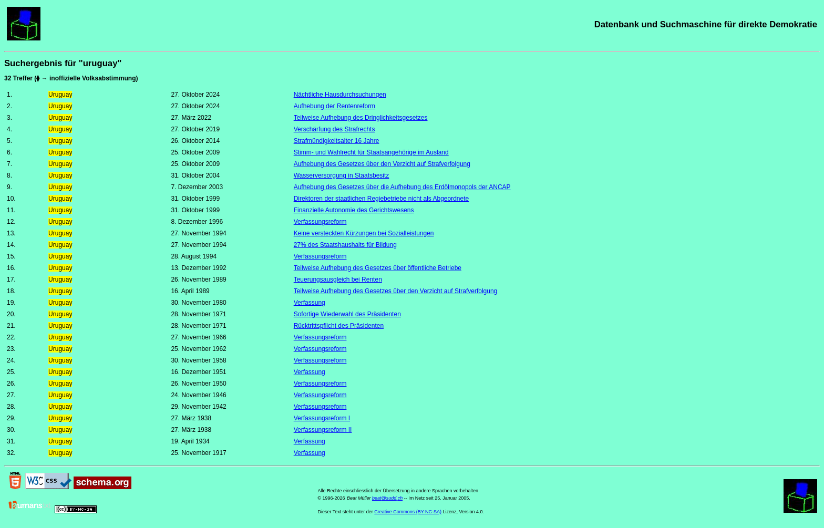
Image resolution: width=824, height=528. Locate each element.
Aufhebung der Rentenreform (334, 106)
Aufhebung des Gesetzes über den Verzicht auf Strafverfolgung (382, 164)
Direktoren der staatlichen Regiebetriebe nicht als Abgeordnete (381, 198)
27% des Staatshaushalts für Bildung (345, 245)
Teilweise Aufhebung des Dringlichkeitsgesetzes (361, 117)
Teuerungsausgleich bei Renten (338, 279)
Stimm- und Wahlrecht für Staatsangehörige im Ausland (371, 152)
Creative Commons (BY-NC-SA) (407, 511)
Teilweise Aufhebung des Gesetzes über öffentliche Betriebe (377, 268)
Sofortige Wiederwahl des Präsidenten (347, 314)
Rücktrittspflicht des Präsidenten (339, 325)
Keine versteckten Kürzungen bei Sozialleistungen (364, 233)
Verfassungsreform (320, 221)
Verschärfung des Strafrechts (334, 129)
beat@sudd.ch (387, 498)
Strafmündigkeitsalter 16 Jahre (336, 140)
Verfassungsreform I (322, 418)
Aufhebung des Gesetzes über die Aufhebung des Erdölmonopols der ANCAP (402, 187)
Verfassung (309, 302)
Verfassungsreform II (323, 429)
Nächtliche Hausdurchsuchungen (340, 94)
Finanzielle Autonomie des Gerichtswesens (354, 210)
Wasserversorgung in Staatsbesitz (341, 175)
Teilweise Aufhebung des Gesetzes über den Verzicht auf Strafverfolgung (396, 291)
